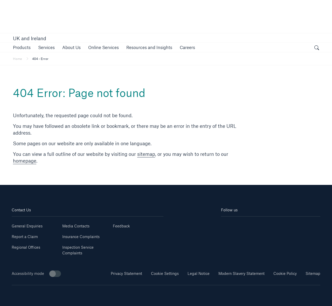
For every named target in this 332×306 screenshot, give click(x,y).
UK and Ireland (29, 38)
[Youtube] (246, 224)
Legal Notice (199, 273)
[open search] (316, 48)
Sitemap (313, 273)
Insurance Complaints (81, 236)
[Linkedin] (229, 224)
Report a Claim (25, 236)
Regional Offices (26, 247)
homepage (24, 161)
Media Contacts (75, 226)
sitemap (146, 154)
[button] (22, 47)
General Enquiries (27, 226)
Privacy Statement (126, 273)
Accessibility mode (36, 273)
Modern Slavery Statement (241, 273)
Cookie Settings (165, 273)
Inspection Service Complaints (78, 250)
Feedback (121, 226)
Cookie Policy (285, 273)
